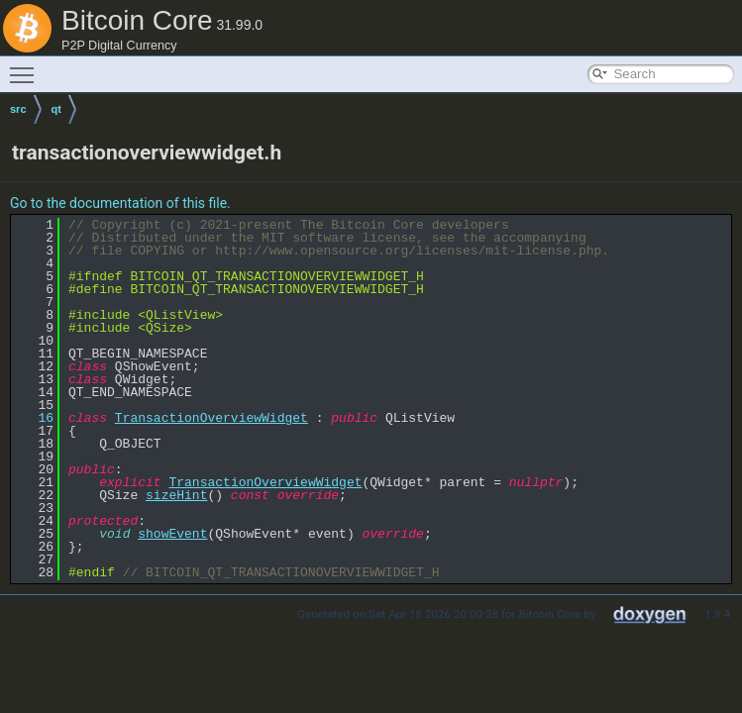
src (18, 109)
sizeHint (176, 495)
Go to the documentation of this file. (120, 203)
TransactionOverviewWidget (211, 418)
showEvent (172, 534)
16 (34, 418)
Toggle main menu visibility (27, 66)
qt (56, 109)
